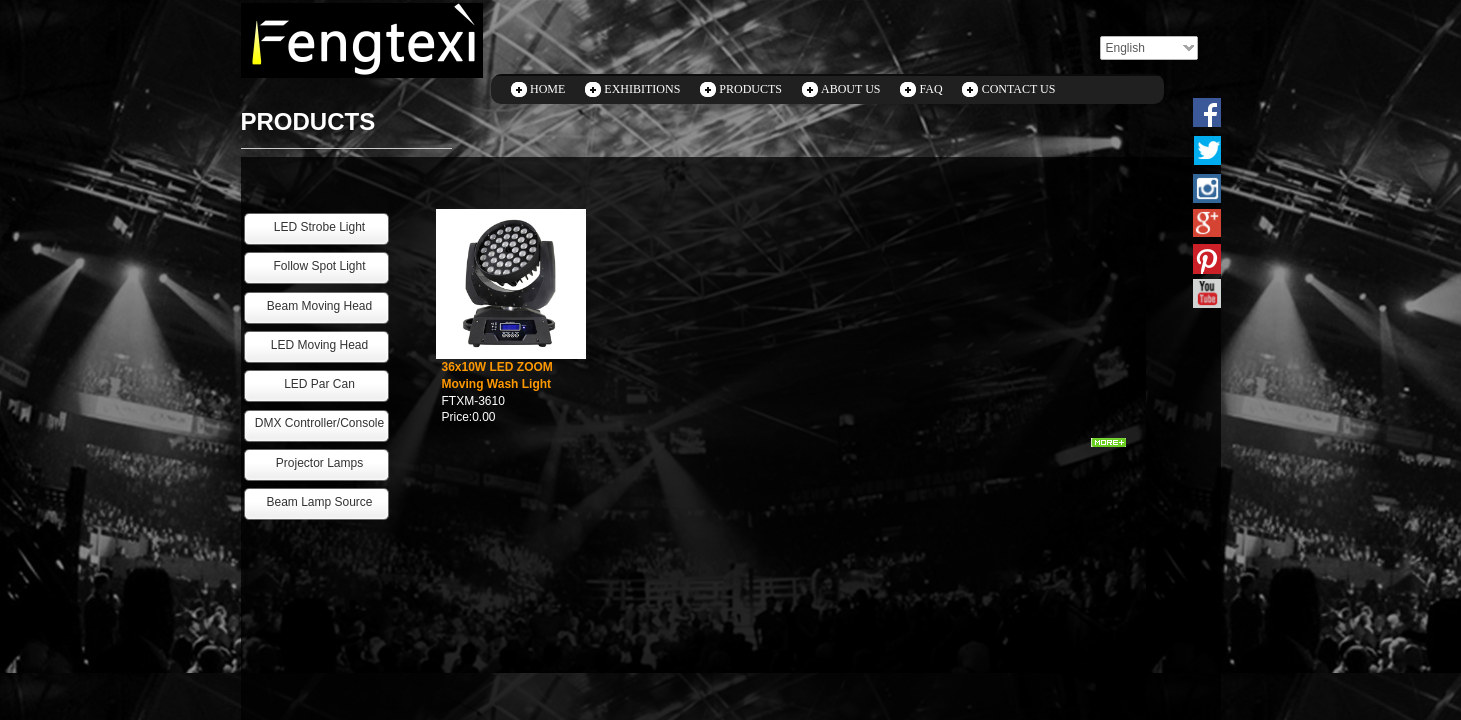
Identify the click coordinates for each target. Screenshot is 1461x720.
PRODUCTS (750, 89)
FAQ (931, 89)
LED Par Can (319, 384)
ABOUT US (850, 89)
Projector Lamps (319, 463)
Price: (457, 417)
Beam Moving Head (319, 306)
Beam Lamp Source (319, 502)
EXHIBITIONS (642, 89)
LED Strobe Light (319, 227)
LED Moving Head (319, 345)
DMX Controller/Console (319, 423)
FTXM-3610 (473, 401)
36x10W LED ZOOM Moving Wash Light (497, 375)
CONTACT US (1019, 89)
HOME (547, 89)
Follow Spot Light (319, 266)
